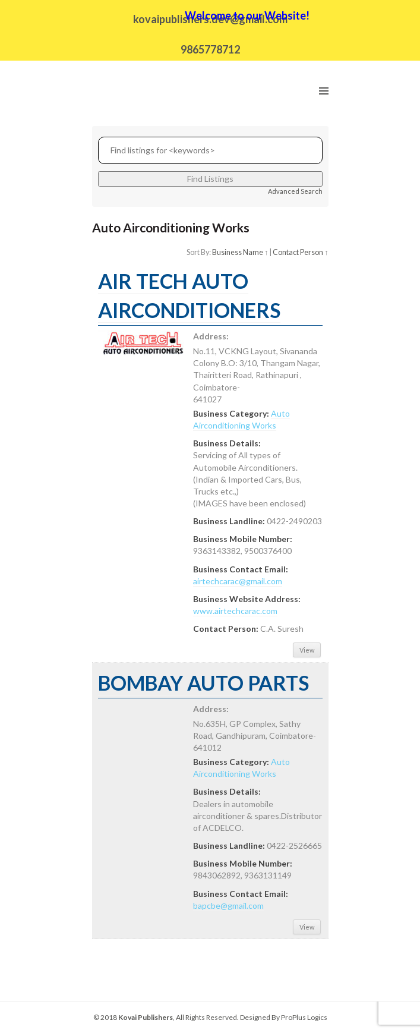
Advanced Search (295, 191)
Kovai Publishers (145, 1017)
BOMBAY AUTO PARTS (203, 682)
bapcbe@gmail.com (228, 905)
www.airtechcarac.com (235, 611)
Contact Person (298, 252)
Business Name (237, 252)
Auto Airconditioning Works (241, 768)
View (306, 650)
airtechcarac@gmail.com (237, 581)
